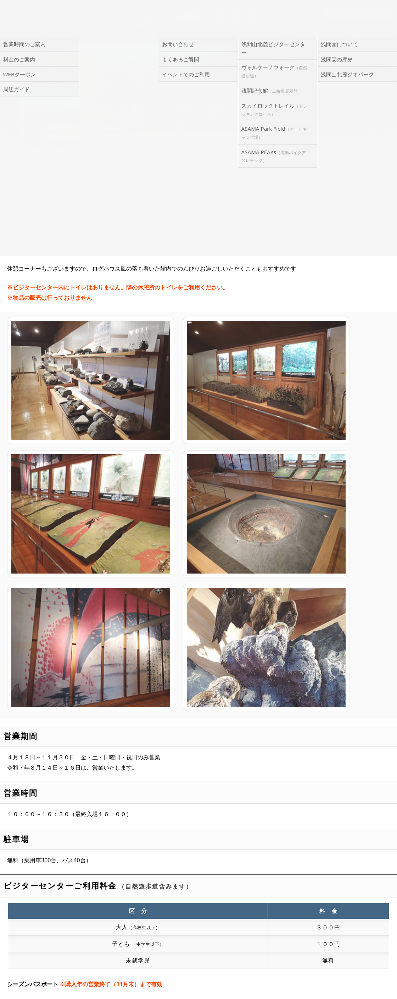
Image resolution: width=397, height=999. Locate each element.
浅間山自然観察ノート (202, 840)
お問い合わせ (202, 934)
